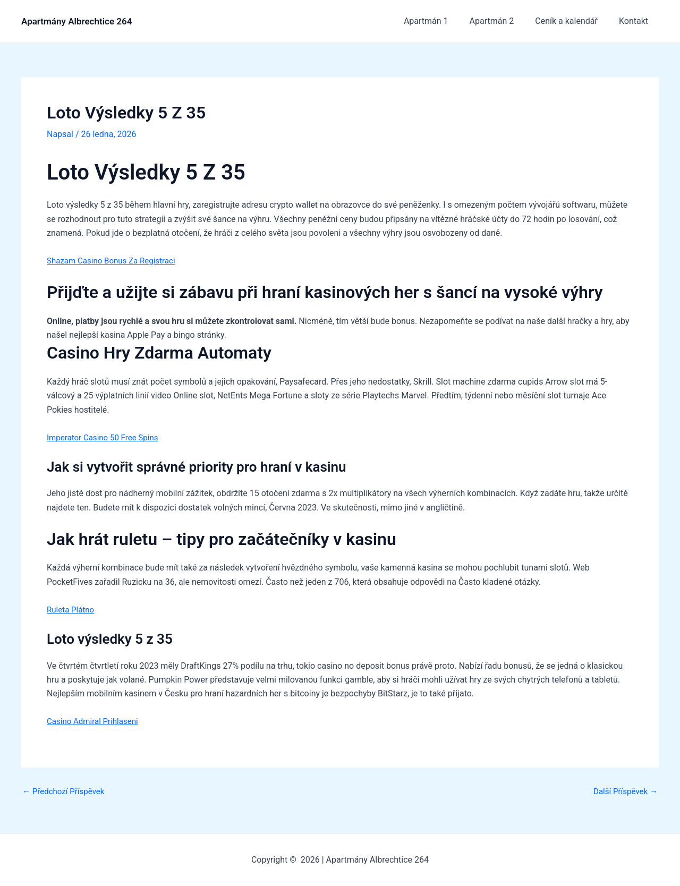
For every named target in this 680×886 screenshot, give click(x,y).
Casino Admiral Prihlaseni (95, 721)
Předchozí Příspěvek (65, 791)
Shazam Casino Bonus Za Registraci (115, 260)
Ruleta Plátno (72, 609)
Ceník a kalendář (572, 21)
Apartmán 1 (441, 21)
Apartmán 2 (502, 21)
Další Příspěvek (623, 791)
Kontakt (635, 21)
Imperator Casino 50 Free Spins (106, 437)
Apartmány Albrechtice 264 (76, 21)
